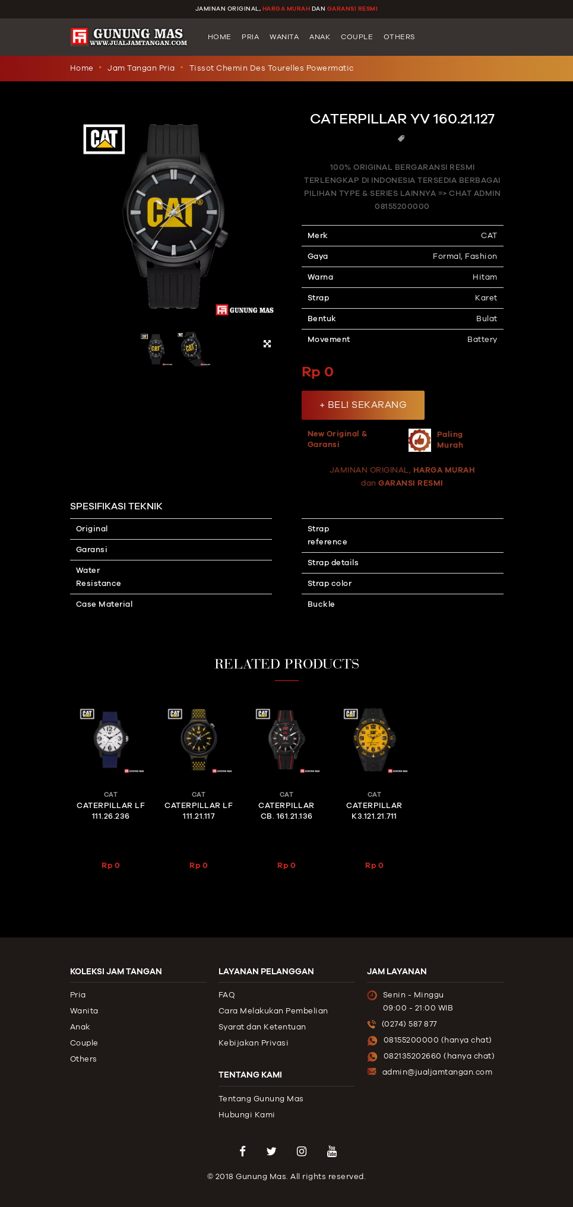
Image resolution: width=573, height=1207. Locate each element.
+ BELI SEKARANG (363, 404)
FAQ (227, 995)
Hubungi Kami (247, 1115)
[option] (175, 234)
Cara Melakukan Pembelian (273, 1011)
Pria (250, 37)
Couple (357, 37)
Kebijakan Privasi (254, 1043)
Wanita (284, 37)
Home (220, 37)
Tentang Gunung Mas (261, 1099)
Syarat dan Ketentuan (262, 1027)
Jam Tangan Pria (141, 68)
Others (400, 37)
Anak (319, 37)
